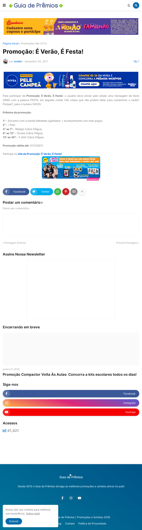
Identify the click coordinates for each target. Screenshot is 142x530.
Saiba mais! (33, 513)
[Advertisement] (71, 448)
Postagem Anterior (15, 242)
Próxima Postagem (126, 242)
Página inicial (10, 43)
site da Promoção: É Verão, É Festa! (40, 153)
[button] (4, 5)
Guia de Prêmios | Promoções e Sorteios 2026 (82, 517)
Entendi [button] (13, 521)
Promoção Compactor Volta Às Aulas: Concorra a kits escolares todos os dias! (70, 374)
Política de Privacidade (92, 523)
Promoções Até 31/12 (34, 43)
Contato (70, 523)
